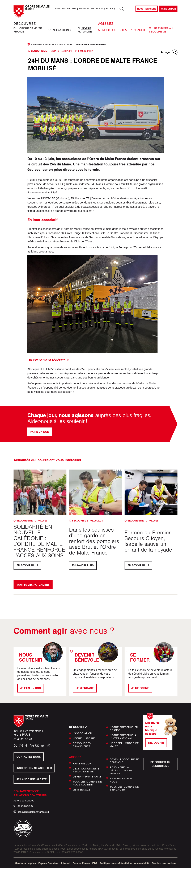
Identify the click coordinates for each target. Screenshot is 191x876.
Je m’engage (82, 789)
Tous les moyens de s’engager (124, 788)
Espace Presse (81, 863)
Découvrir (156, 742)
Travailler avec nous (121, 780)
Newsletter (86, 8)
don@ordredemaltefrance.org (33, 812)
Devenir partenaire (87, 776)
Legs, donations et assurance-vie (87, 770)
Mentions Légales (25, 863)
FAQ (112, 8)
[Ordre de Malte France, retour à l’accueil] (31, 11)
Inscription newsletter (34, 768)
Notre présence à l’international (123, 737)
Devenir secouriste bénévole (124, 761)
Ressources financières (82, 744)
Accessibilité (141, 863)
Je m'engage (85, 688)
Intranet (65, 863)
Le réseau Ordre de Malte (124, 744)
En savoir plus (27, 565)
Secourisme (50, 44)
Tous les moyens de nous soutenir (87, 783)
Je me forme (140, 688)
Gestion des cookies (164, 863)
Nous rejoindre (146, 8)
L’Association (82, 733)
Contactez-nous (28, 757)
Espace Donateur (65, 8)
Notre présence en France (124, 728)
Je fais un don (30, 688)
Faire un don (168, 8)
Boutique (102, 8)
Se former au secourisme (160, 764)
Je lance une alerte (31, 779)
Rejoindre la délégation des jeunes (121, 770)
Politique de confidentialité (116, 863)
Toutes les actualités (33, 584)
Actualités (37, 44)
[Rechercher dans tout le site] (121, 8)
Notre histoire (84, 738)
